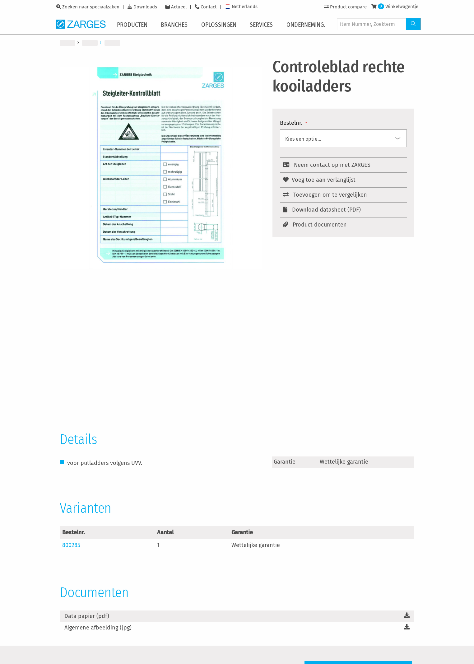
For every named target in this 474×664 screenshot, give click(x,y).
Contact (208, 7)
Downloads (145, 7)
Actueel (179, 7)
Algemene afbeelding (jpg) (98, 627)
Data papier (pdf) (86, 616)
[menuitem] (133, 24)
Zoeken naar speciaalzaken (90, 7)
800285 (71, 545)
